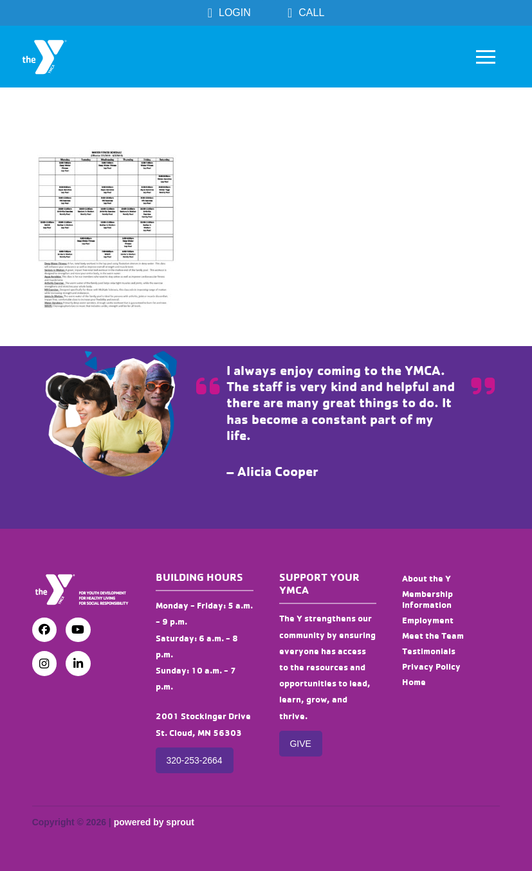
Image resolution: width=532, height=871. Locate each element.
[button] (485, 56)
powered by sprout (154, 822)
